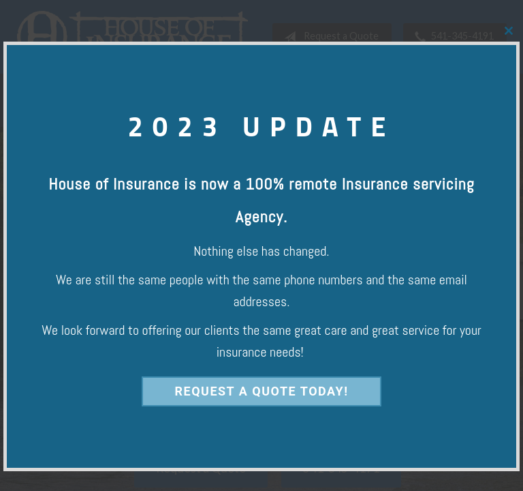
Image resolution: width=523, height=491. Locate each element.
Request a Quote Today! (261, 391)
